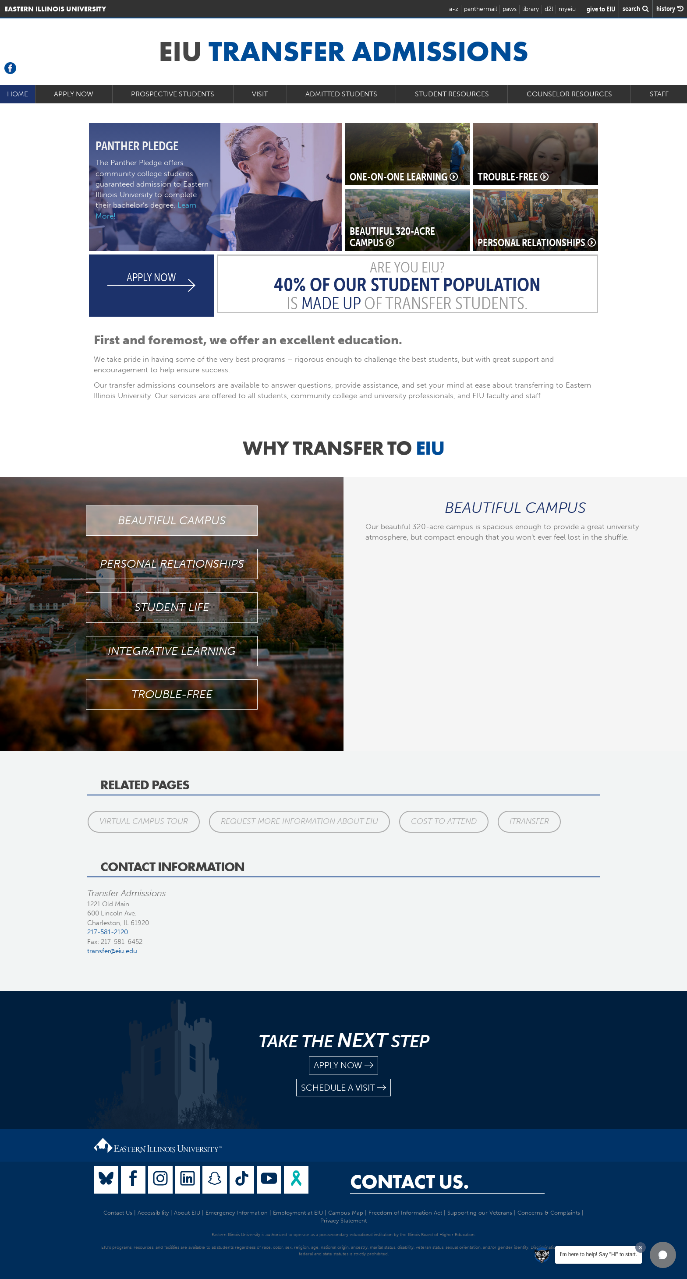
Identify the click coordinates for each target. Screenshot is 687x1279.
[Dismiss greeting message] (640, 1247)
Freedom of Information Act (405, 1212)
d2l (549, 9)
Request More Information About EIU (298, 821)
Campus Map (345, 1212)
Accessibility (153, 1212)
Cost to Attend (442, 821)
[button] (663, 1255)
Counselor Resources (569, 94)
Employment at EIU (298, 1212)
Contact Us (117, 1212)
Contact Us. (409, 1181)
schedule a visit (343, 1087)
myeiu (567, 9)
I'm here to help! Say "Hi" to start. (598, 1254)
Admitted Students (341, 94)
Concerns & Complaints (548, 1212)
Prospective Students (172, 94)
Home (17, 94)
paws (510, 9)
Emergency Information (236, 1212)
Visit (260, 94)
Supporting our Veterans (479, 1212)
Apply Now (73, 94)
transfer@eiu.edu (112, 951)
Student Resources (452, 94)
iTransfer (527, 821)
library (530, 9)
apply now (343, 1065)
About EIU (187, 1212)
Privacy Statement (343, 1220)
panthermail (480, 9)
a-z (453, 9)
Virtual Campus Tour (143, 821)
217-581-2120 (107, 932)
